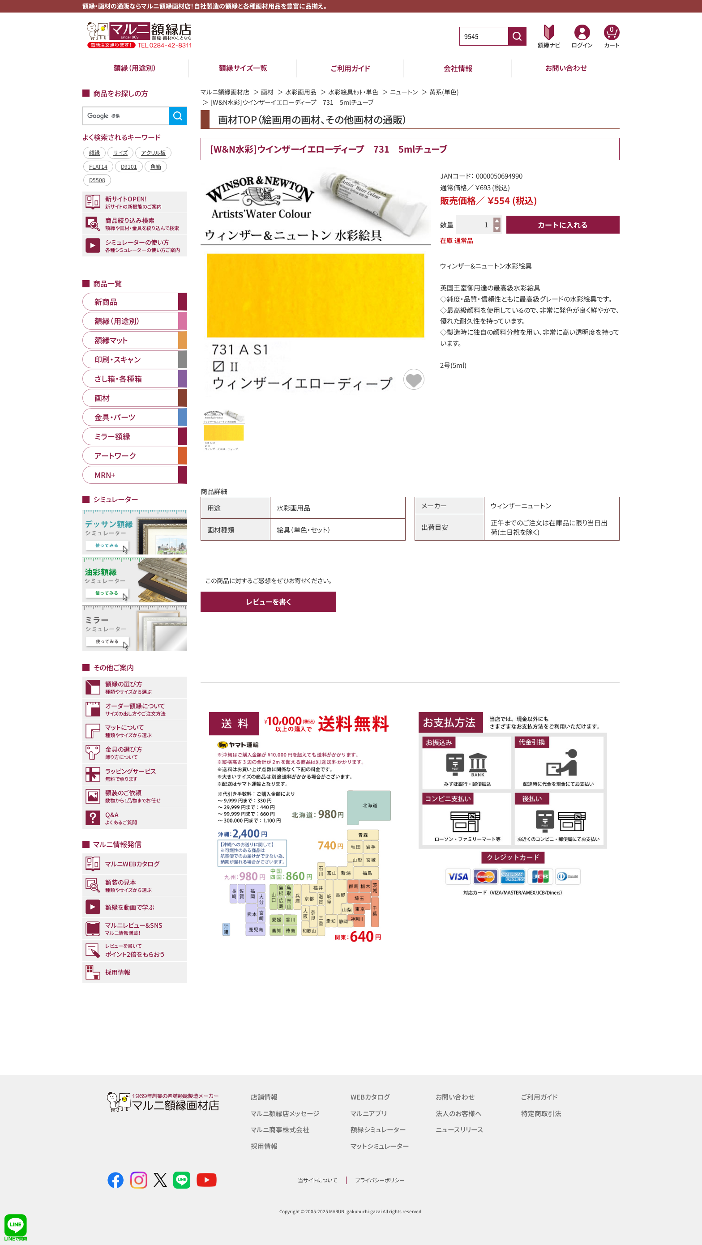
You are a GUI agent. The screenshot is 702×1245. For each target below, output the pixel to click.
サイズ (120, 152)
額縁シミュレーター (378, 1129)
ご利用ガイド (350, 68)
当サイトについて (317, 1180)
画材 (267, 91)
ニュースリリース (459, 1129)
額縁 (94, 152)
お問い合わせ (566, 68)
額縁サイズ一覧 (243, 68)
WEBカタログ (370, 1096)
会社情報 (458, 68)
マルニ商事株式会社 (280, 1129)
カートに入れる (563, 224)
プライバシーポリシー (380, 1180)
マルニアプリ (369, 1112)
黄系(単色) (444, 91)
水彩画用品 (301, 91)
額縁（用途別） (135, 68)
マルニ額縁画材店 (225, 91)
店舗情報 (264, 1096)
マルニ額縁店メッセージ (285, 1112)
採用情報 (264, 1145)
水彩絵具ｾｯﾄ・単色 (353, 91)
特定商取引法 (541, 1112)
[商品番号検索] (517, 36)
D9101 (129, 166)
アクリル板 (153, 152)
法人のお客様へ (459, 1112)
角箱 (155, 166)
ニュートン (404, 91)
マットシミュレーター (380, 1145)
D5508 (97, 179)
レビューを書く (268, 601)
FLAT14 (98, 166)
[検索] (133, 116)
